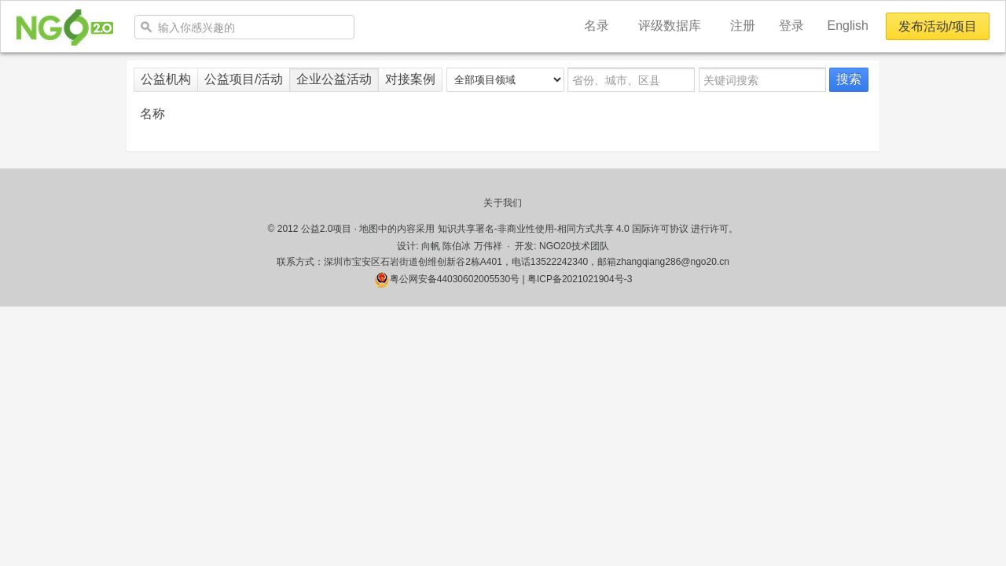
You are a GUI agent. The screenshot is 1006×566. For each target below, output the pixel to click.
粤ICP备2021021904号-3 (579, 279)
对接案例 (410, 79)
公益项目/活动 (243, 79)
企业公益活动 (334, 79)
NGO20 (65, 27)
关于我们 (502, 202)
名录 (596, 25)
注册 (742, 25)
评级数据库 (669, 25)
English (848, 25)
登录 (791, 25)
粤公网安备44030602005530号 (447, 279)
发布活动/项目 (937, 26)
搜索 (848, 79)
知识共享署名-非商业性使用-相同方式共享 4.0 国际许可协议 (563, 228)
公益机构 (166, 79)
